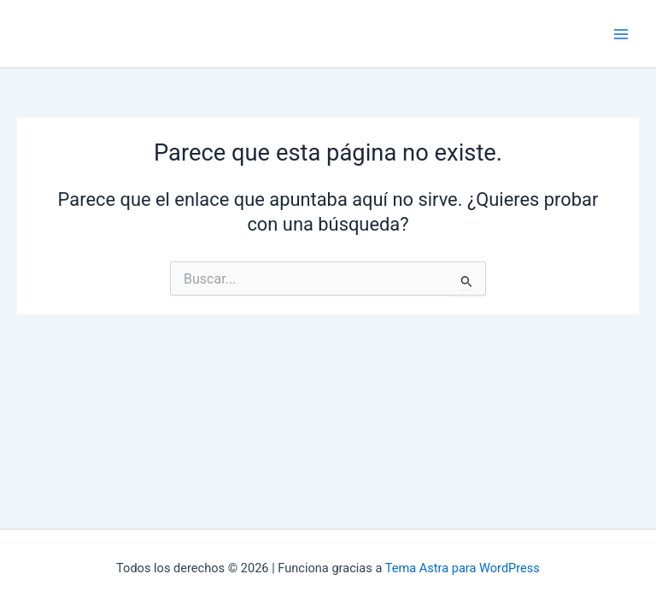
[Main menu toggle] (621, 34)
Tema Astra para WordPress (462, 568)
